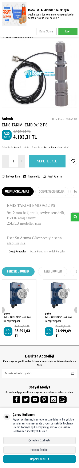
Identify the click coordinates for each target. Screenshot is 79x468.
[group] (39, 74)
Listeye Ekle (11, 176)
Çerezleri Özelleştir (39, 440)
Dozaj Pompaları (53, 147)
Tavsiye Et (31, 176)
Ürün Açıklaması (17, 191)
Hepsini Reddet (39, 449)
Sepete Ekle (47, 161)
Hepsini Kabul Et (39, 459)
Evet (67, 31)
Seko (7, 313)
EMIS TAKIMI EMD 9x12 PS (19, 36)
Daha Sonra (46, 31)
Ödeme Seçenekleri (52, 191)
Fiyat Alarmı (52, 176)
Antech (7, 118)
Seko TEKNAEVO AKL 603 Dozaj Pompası (58, 319)
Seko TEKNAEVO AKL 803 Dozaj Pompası (17, 319)
